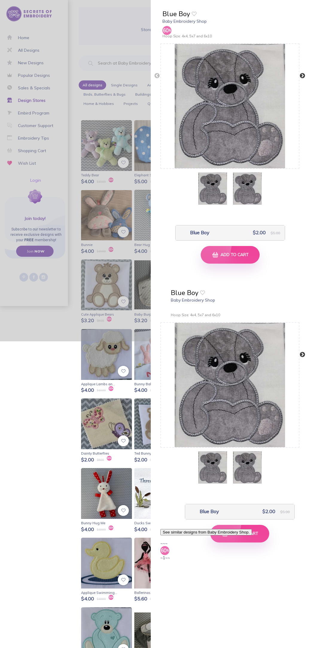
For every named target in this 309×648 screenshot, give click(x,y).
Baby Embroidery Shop (184, 21)
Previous (157, 76)
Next (302, 76)
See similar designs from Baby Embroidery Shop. (206, 532)
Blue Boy (199, 233)
